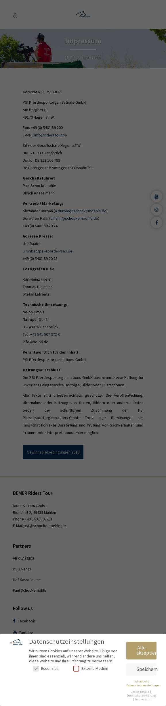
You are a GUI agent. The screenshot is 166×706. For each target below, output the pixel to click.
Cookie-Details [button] (140, 692)
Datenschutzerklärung (141, 695)
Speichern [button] (146, 669)
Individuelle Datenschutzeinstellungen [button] (143, 683)
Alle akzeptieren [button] (146, 650)
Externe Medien (90, 668)
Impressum (142, 699)
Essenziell (45, 668)
